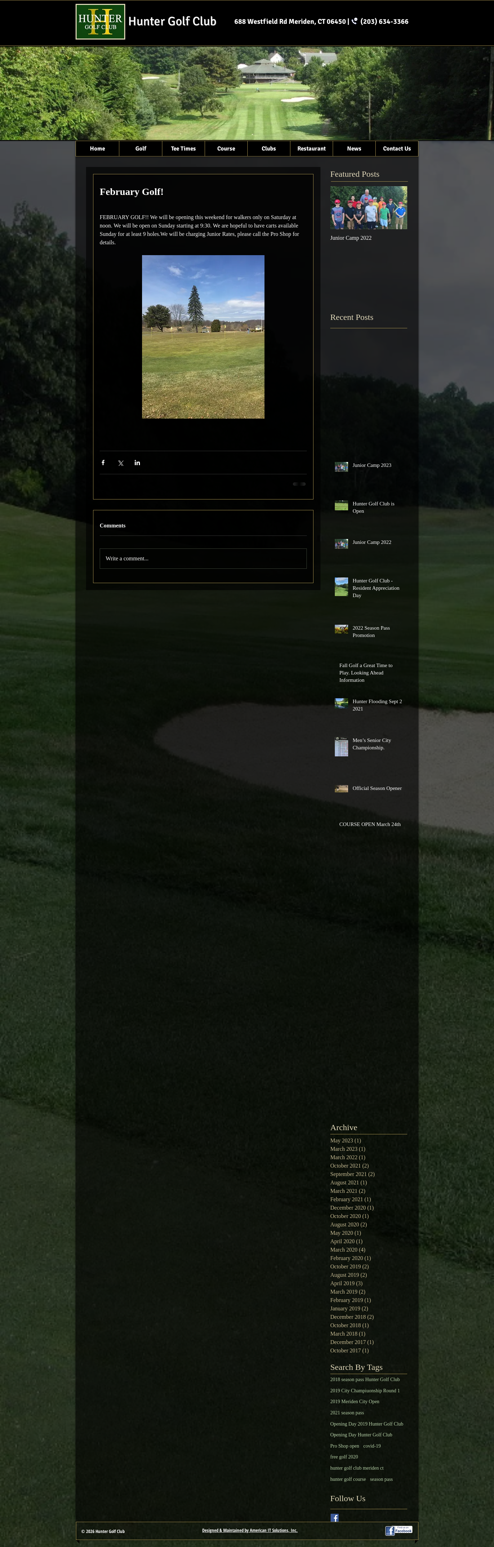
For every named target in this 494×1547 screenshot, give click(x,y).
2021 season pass (347, 1412)
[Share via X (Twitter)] (120, 462)
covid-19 (372, 1446)
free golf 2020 (344, 1457)
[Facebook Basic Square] (335, 1518)
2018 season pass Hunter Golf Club (365, 1379)
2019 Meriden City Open (354, 1401)
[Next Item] (396, 207)
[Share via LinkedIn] (137, 462)
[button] (140, 148)
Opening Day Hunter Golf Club (361, 1434)
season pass (381, 1479)
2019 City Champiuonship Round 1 (365, 1390)
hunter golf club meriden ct (356, 1468)
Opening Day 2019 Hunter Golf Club (366, 1424)
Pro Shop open (344, 1446)
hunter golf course (348, 1479)
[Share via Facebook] (103, 462)
